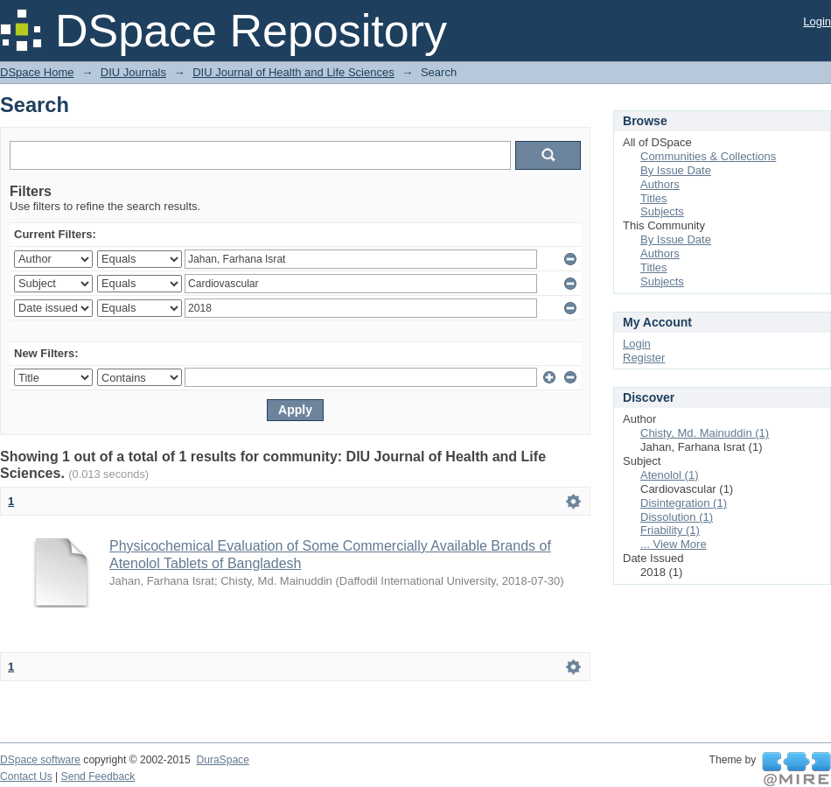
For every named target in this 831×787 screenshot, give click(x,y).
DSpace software (40, 760)
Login (817, 21)
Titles (653, 198)
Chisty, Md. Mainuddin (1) (704, 432)
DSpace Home (37, 72)
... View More (673, 544)
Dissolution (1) (676, 516)
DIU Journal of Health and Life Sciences (293, 72)
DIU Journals (133, 72)
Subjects (662, 211)
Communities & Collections (708, 156)
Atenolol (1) (669, 474)
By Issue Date (675, 170)
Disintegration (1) (683, 502)
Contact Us (26, 776)
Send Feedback (98, 776)
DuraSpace (222, 760)
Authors (660, 184)
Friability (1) (670, 530)
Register (644, 357)
